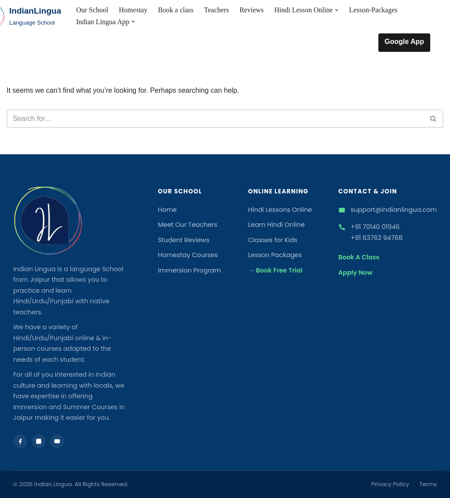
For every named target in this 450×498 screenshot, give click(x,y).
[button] (336, 10)
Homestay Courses (188, 255)
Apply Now (355, 272)
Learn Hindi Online (276, 224)
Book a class (175, 10)
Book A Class (359, 257)
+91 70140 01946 (375, 226)
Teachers (216, 10)
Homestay (133, 10)
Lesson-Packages (373, 10)
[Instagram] (39, 441)
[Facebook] (20, 441)
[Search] (215, 118)
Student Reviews (183, 240)
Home (167, 209)
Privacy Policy (390, 484)
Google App (404, 41)
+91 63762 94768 (377, 237)
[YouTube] (57, 441)
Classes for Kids (273, 240)
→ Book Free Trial (275, 270)
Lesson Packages (275, 255)
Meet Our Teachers (187, 224)
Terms (428, 484)
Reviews (252, 10)
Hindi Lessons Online (280, 209)
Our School (92, 10)
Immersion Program (189, 270)
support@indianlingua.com (394, 209)
